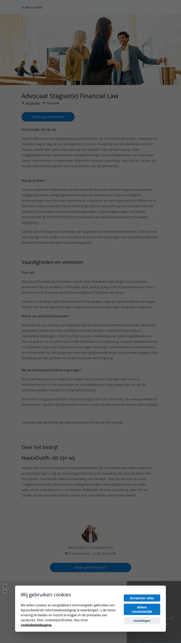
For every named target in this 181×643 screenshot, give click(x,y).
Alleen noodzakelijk (142, 609)
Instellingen (142, 621)
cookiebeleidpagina (36, 625)
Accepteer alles (142, 598)
